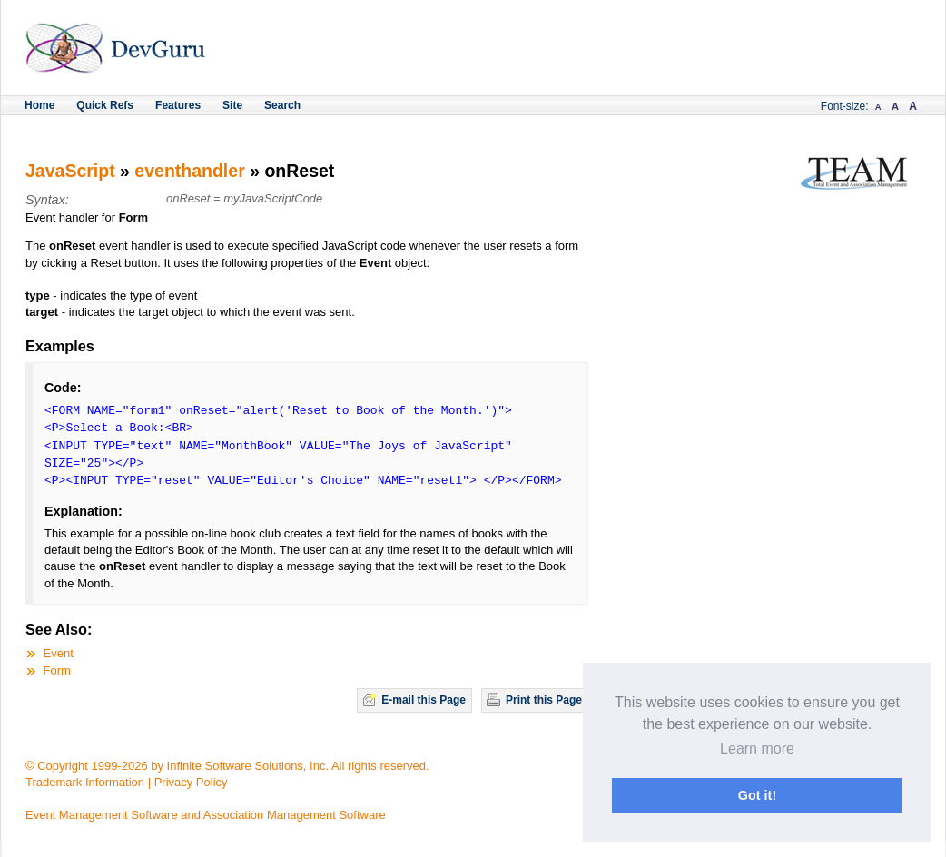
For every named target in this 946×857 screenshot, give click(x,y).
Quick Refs (104, 105)
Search (282, 105)
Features (178, 105)
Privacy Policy (191, 782)
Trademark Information (84, 782)
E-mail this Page (423, 700)
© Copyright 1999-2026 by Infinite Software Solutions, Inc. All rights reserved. (227, 766)
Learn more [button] (757, 748)
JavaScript (70, 171)
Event (59, 653)
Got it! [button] (757, 795)
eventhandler (189, 171)
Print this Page (544, 700)
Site (232, 105)
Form (57, 670)
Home (39, 105)
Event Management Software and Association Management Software (205, 815)
